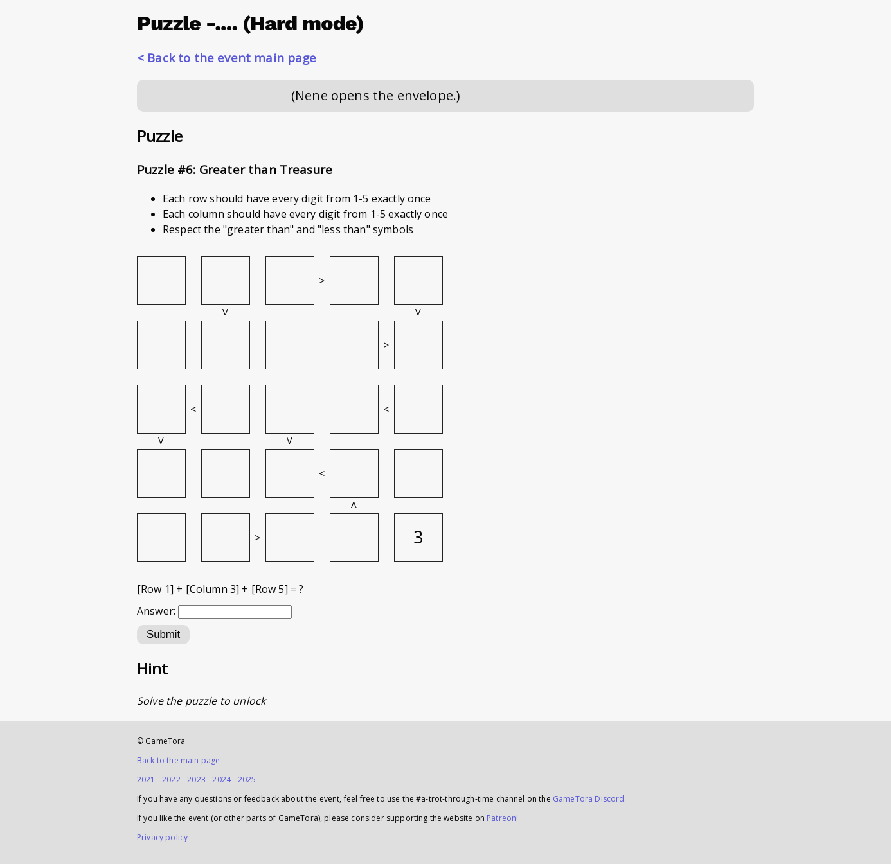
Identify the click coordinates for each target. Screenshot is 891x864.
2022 (171, 779)
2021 (146, 779)
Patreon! (502, 818)
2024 (221, 779)
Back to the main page (178, 760)
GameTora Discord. (590, 798)
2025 (247, 779)
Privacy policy (162, 837)
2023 (196, 779)
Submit (163, 634)
